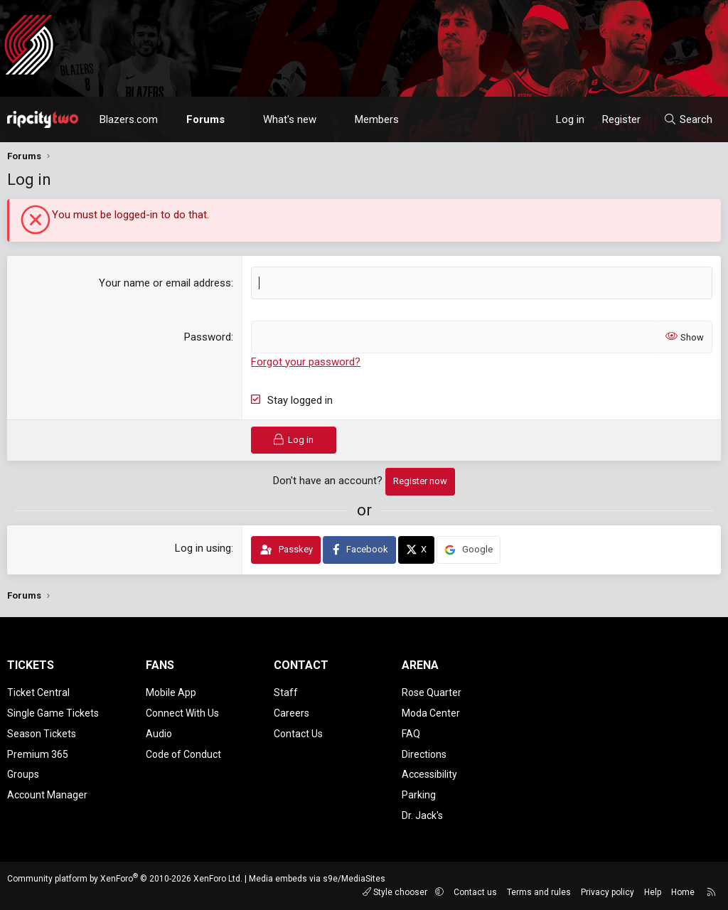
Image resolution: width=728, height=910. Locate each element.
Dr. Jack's (422, 815)
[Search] (688, 119)
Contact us (475, 892)
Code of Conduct (183, 754)
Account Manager (47, 795)
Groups (23, 774)
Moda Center (431, 713)
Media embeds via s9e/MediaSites (317, 879)
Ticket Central (38, 692)
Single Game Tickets (53, 713)
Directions (424, 754)
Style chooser (396, 892)
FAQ (411, 733)
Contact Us (298, 733)
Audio (159, 733)
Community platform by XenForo (124, 879)
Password (207, 337)
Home (683, 892)
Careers (291, 713)
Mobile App (171, 692)
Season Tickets (41, 733)
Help (652, 892)
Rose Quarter (431, 692)
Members (377, 119)
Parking (419, 795)
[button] (238, 119)
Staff (286, 692)
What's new (289, 119)
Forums (205, 119)
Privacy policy (607, 892)
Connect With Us (182, 713)
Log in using (203, 548)
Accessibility (429, 774)
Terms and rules (539, 892)
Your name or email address (165, 283)
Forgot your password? (305, 361)
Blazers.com (129, 119)
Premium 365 (37, 754)
